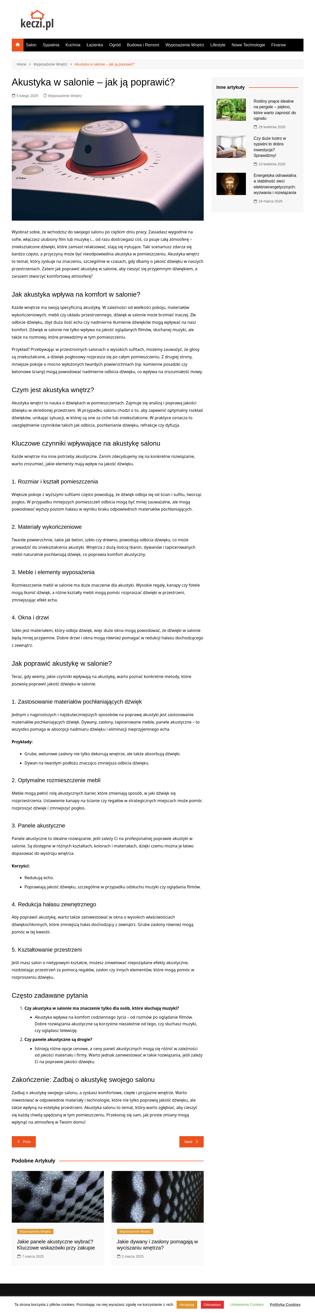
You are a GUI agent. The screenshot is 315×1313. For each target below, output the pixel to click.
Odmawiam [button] (212, 1305)
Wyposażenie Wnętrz (185, 45)
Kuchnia (73, 45)
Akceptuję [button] (187, 1305)
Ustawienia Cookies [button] (247, 1304)
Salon (31, 45)
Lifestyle (217, 45)
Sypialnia (51, 45)
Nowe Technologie (248, 45)
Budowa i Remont (143, 45)
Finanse (278, 45)
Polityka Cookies (285, 1304)
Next (191, 1141)
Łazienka (95, 45)
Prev (24, 1141)
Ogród (115, 45)
